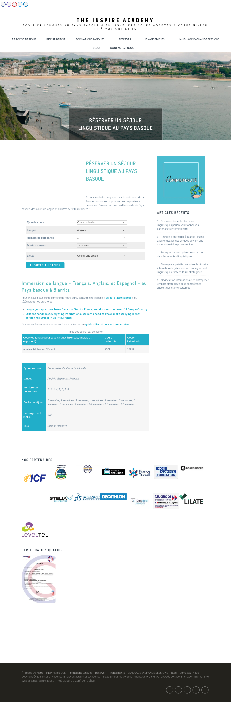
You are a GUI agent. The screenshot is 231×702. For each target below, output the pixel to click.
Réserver (127, 39)
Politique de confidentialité (76, 680)
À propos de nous (24, 39)
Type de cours (35, 222)
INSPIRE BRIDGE (55, 39)
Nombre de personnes (40, 237)
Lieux (30, 255)
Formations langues (92, 39)
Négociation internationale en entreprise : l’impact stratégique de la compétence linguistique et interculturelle (183, 283)
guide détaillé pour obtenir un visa (107, 324)
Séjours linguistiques (119, 297)
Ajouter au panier (45, 265)
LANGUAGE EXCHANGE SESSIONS (199, 39)
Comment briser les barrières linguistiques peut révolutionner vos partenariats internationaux (178, 224)
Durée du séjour (37, 245)
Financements (157, 39)
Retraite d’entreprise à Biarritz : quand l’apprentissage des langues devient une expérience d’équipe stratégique (180, 240)
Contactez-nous (124, 48)
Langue (31, 230)
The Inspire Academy (115, 20)
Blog (96, 48)
